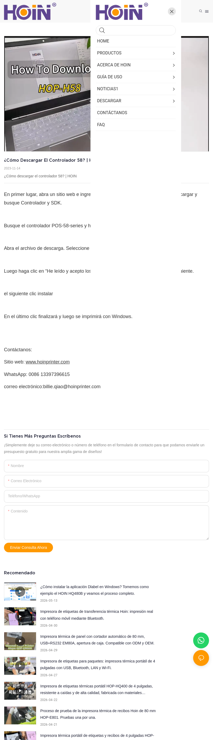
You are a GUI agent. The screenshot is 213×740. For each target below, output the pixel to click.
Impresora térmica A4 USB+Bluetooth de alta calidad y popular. (71, 689)
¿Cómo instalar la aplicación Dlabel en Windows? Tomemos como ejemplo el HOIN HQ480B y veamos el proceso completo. (72, 591)
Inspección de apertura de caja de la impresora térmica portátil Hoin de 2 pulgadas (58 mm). (173, 665)
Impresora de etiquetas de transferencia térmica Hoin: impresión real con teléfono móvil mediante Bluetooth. (175, 591)
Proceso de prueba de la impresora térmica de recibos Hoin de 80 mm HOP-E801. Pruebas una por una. (172, 640)
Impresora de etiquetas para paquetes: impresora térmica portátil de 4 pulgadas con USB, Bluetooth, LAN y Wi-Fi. (176, 615)
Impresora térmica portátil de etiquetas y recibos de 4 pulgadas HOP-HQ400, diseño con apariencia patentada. (73, 665)
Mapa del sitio (180, 723)
